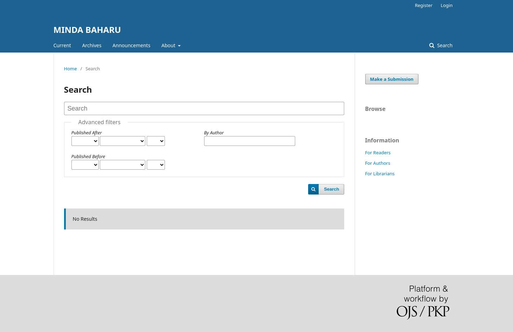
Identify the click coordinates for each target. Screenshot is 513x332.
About (168, 45)
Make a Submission (392, 79)
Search (444, 45)
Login (446, 5)
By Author (214, 132)
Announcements (131, 45)
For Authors (377, 163)
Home (70, 68)
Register (423, 5)
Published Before (88, 156)
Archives (92, 45)
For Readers (378, 152)
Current (62, 45)
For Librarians (380, 173)
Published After (86, 132)
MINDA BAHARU (87, 29)
